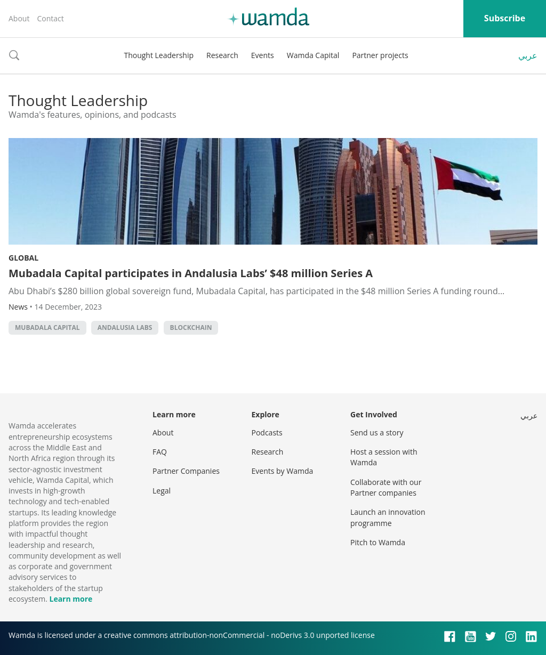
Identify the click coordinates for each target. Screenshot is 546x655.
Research (222, 55)
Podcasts (267, 432)
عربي (527, 55)
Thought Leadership (159, 55)
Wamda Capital (313, 55)
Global (23, 258)
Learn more (70, 599)
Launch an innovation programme (387, 517)
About (19, 18)
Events (262, 55)
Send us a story (376, 432)
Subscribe (504, 18)
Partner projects (380, 55)
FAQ (159, 452)
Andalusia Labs (125, 327)
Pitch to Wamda (377, 542)
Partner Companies (186, 471)
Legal (161, 491)
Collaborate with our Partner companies (385, 487)
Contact (50, 18)
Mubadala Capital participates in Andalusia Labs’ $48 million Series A (191, 273)
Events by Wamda (283, 471)
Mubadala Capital (47, 327)
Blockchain (191, 327)
